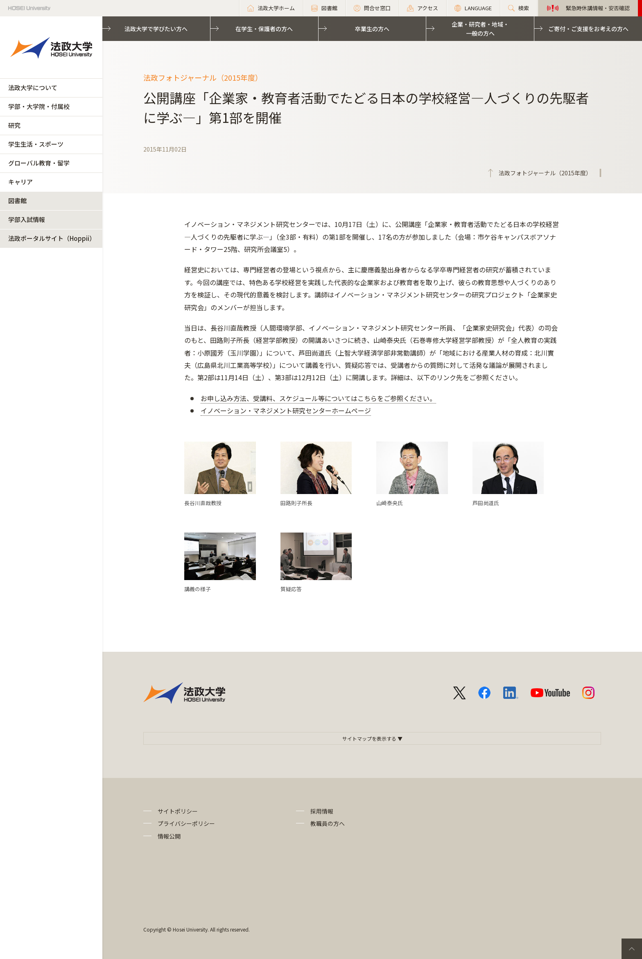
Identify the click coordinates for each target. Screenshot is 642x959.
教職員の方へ (327, 823)
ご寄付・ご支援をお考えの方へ (588, 29)
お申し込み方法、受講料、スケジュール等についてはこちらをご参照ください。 (318, 398)
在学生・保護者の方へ (264, 29)
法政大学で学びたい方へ (156, 29)
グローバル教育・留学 (39, 163)
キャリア (20, 181)
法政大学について (32, 87)
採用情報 (321, 811)
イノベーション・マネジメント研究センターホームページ (286, 410)
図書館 (17, 200)
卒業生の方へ (372, 29)
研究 (14, 125)
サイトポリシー (178, 811)
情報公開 (169, 836)
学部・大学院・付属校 (39, 106)
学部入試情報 (26, 219)
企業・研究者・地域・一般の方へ (480, 28)
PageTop (632, 949)
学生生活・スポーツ (35, 144)
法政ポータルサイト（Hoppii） (51, 238)
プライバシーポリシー (186, 823)
